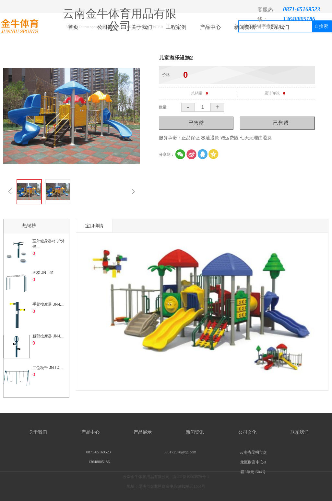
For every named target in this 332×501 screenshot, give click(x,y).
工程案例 (176, 27)
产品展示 (143, 432)
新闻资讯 (244, 27)
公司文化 (247, 432)
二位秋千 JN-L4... (47, 368)
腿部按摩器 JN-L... (48, 336)
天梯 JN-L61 (43, 272)
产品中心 (210, 27)
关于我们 (141, 27)
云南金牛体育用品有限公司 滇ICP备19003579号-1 (166, 487)
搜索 (321, 26)
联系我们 (278, 27)
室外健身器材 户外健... (48, 244)
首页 (73, 27)
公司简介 (107, 27)
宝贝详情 (94, 225)
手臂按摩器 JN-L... (48, 304)
